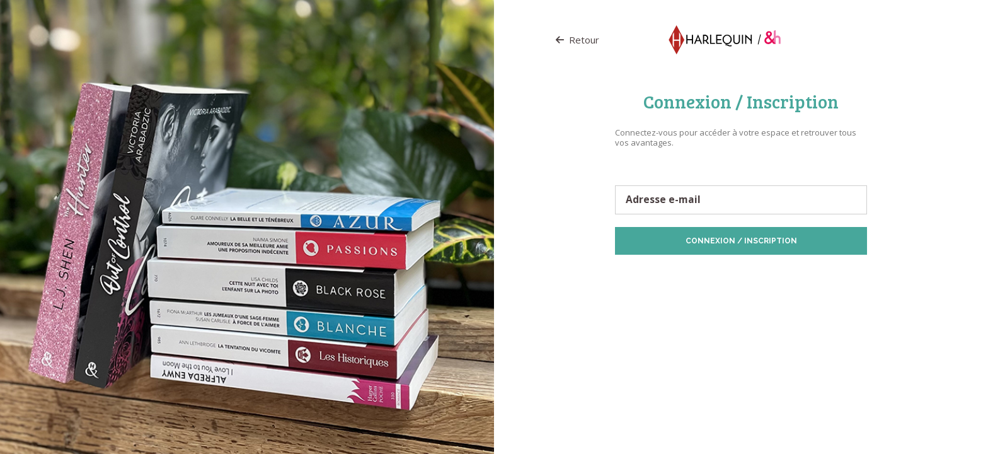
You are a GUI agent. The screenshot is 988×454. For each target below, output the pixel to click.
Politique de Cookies (791, 274)
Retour (577, 39)
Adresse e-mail (663, 200)
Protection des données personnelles (686, 274)
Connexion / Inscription (741, 240)
